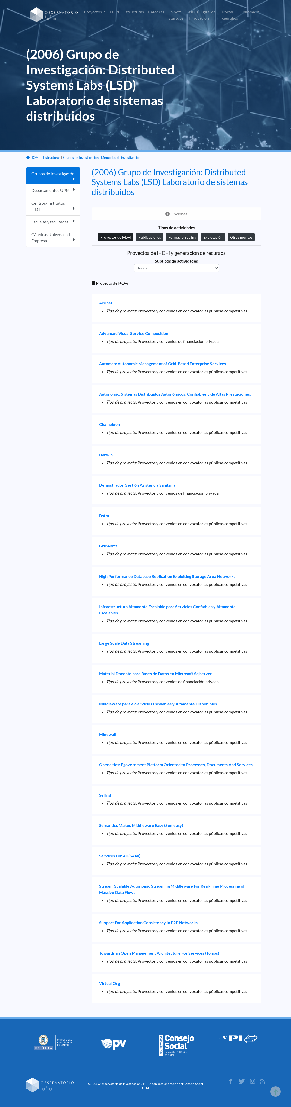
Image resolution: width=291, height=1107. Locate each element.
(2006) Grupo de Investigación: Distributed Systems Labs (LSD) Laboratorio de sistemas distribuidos (170, 182)
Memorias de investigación (120, 157)
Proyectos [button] (93, 11)
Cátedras (156, 11)
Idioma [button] (249, 11)
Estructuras (133, 11)
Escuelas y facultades (53, 221)
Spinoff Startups (175, 14)
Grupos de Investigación (81, 157)
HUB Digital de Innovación (202, 14)
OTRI (114, 11)
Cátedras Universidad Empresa (53, 237)
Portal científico (230, 14)
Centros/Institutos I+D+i (53, 206)
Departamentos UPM (53, 190)
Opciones (176, 213)
